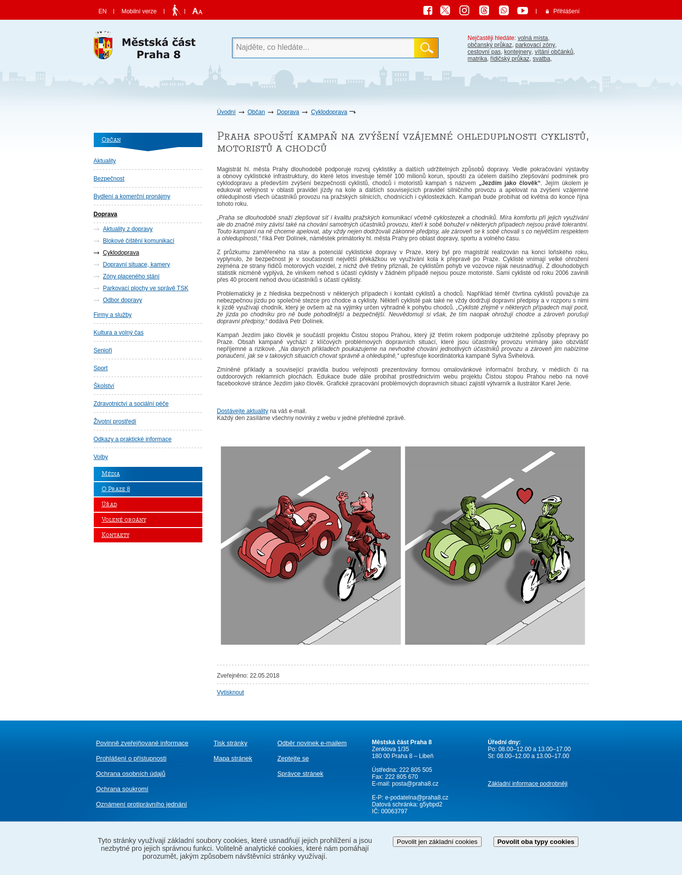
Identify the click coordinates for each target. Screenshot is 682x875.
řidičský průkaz (510, 58)
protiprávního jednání (141, 804)
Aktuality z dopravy (128, 229)
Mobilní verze (138, 11)
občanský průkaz (490, 44)
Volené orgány (124, 520)
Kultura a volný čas (119, 332)
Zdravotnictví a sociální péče (131, 403)
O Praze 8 (116, 489)
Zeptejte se (293, 758)
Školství (104, 385)
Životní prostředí (115, 421)
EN (103, 11)
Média (111, 474)
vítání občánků (554, 51)
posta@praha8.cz (415, 783)
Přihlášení (566, 11)
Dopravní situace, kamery (136, 264)
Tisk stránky (230, 743)
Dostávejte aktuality (242, 411)
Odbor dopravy (122, 300)
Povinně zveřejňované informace (142, 743)
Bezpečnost (109, 178)
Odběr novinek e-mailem (312, 743)
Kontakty (115, 535)
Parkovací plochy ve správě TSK (146, 288)
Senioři (103, 350)
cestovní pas (484, 51)
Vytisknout (230, 692)
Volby (101, 457)
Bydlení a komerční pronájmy (132, 196)
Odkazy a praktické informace (133, 439)
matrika (477, 58)
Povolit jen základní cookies (437, 841)
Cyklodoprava (329, 112)
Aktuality (105, 160)
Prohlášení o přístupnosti (131, 758)
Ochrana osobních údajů (131, 773)
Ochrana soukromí (122, 789)
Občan (256, 112)
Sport (101, 368)
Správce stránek (300, 773)
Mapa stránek (233, 758)
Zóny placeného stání (131, 276)
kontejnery (517, 51)
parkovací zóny (535, 44)
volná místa (533, 38)
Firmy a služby (113, 314)
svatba (541, 58)
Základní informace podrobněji (528, 783)
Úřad (109, 504)
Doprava (288, 112)
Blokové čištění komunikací (139, 240)
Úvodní (226, 112)
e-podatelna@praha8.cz (416, 797)
